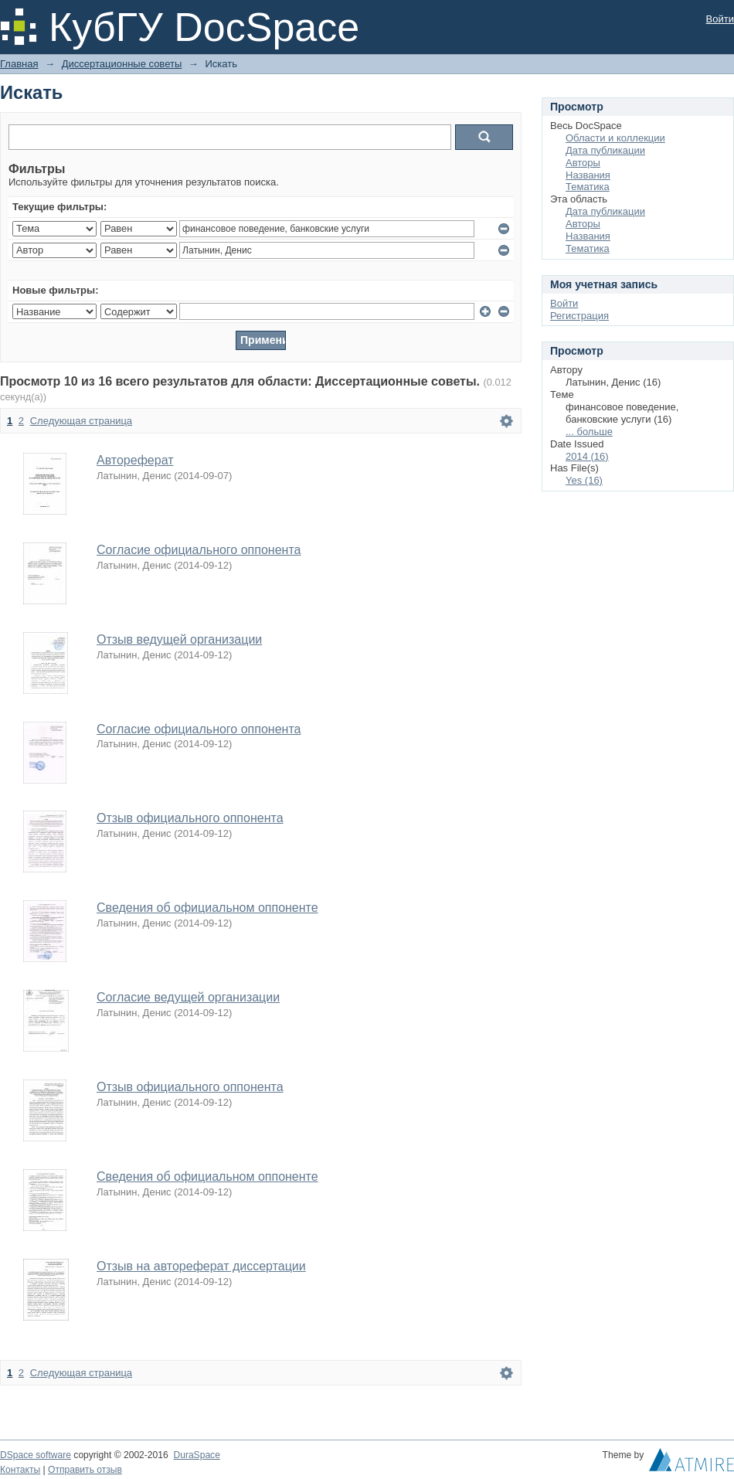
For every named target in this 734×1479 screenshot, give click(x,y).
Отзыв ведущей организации (179, 639)
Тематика (588, 186)
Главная (19, 64)
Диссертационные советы (122, 64)
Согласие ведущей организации (188, 997)
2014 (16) (587, 456)
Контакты (20, 1469)
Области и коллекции (615, 138)
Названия (588, 175)
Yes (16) (584, 480)
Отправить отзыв (85, 1469)
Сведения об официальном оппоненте (207, 907)
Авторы (583, 162)
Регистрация (579, 315)
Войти (720, 19)
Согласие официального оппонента (199, 549)
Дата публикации (605, 150)
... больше (589, 431)
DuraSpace (196, 1455)
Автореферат (135, 460)
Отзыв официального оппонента (190, 817)
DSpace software (35, 1455)
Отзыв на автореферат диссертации (201, 1266)
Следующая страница (81, 421)
